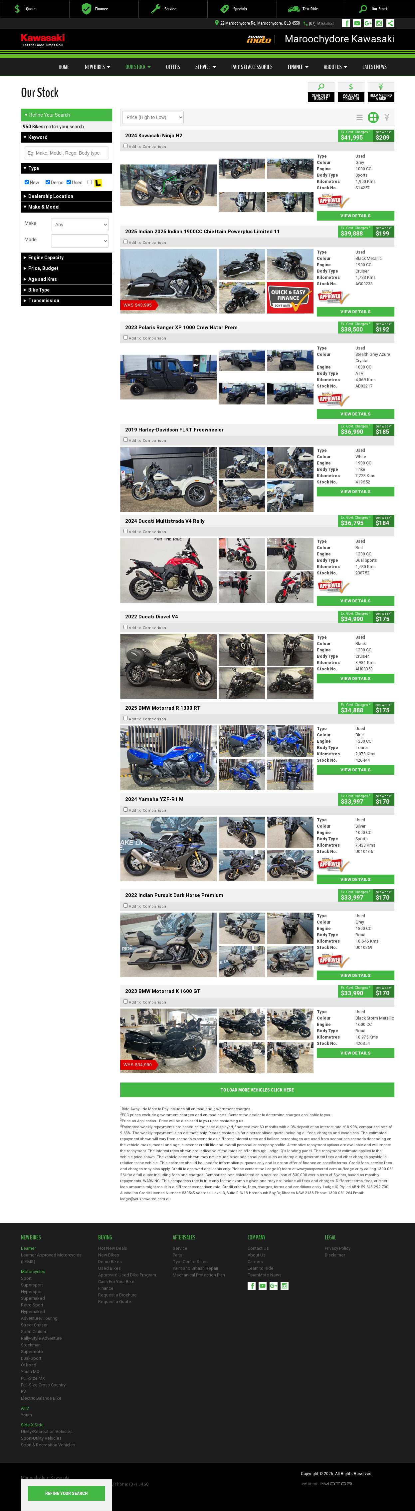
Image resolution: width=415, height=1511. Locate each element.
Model (31, 240)
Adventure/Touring (39, 1318)
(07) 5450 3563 (321, 23)
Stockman (31, 1345)
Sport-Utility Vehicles (41, 1438)
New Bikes (97, 67)
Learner (28, 1248)
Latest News (374, 67)
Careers (255, 1261)
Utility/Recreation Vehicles (47, 1431)
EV (23, 1391)
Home (64, 67)
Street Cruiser (34, 1325)
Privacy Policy (337, 1248)
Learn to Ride (261, 1268)
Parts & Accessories (252, 67)
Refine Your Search (47, 115)
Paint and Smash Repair (195, 1268)
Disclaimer (335, 1255)
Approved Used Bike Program (127, 1275)
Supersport (32, 1285)
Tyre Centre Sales (190, 1261)
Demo (55, 183)
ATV (25, 1408)
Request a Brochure (117, 1295)
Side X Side (32, 1425)
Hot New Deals (112, 1248)
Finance (298, 67)
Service (205, 67)
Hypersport (32, 1291)
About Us (335, 67)
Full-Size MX (33, 1378)
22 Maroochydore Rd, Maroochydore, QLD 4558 (257, 23)
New (32, 183)
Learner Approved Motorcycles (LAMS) (51, 1258)
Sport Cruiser (33, 1331)
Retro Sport (32, 1305)
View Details (355, 216)
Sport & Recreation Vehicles (48, 1445)
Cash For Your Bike (116, 1281)
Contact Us (258, 1248)
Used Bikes (109, 1268)
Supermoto (32, 1351)
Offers (173, 67)
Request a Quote (114, 1301)
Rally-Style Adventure (41, 1338)
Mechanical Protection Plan (199, 1275)
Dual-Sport (31, 1358)
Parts (177, 1255)
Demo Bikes (110, 1261)
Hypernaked (33, 1311)
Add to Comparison (147, 146)
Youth (26, 1415)
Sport (26, 1278)
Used (75, 183)
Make (30, 223)
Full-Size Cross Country (43, 1385)
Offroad (28, 1365)
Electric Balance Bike (41, 1398)
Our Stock (138, 67)
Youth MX (30, 1371)
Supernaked (33, 1298)
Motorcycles (33, 1271)
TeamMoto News (265, 1275)
